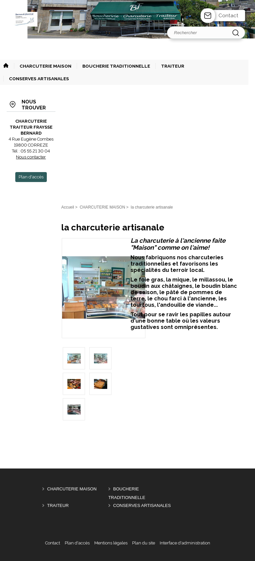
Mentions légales (111, 542)
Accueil (67, 207)
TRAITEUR (58, 505)
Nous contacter (31, 157)
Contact (228, 16)
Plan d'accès (77, 542)
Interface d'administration (185, 542)
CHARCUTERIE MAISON (72, 488)
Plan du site (143, 542)
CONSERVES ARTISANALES (142, 505)
